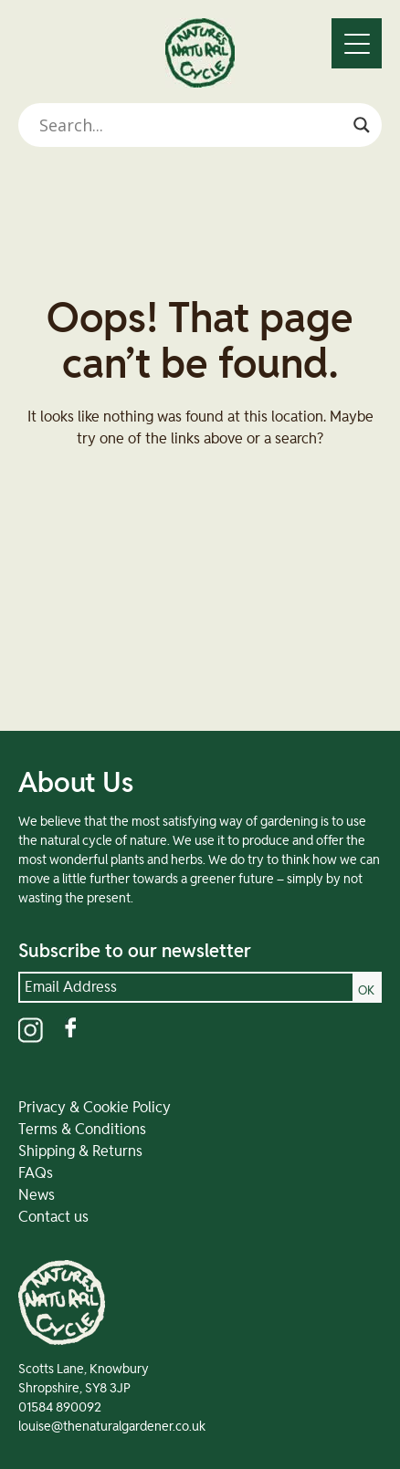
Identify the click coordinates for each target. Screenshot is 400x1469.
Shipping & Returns (80, 1151)
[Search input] (191, 125)
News (36, 1195)
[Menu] (357, 43)
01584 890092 (59, 1407)
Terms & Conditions (82, 1129)
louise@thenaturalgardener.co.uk (111, 1427)
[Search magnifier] (361, 125)
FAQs (35, 1173)
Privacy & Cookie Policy (94, 1107)
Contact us (53, 1217)
